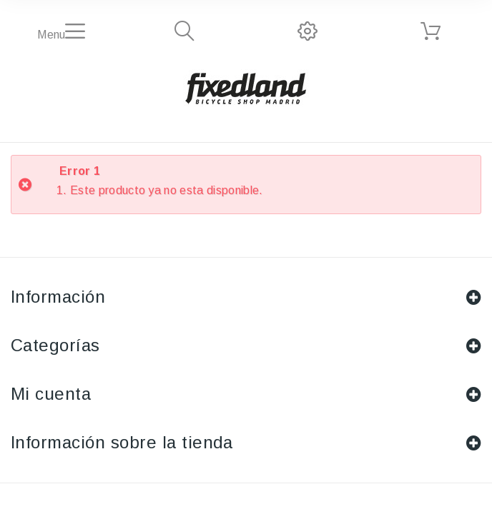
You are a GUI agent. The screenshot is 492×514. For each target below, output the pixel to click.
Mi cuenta (51, 393)
